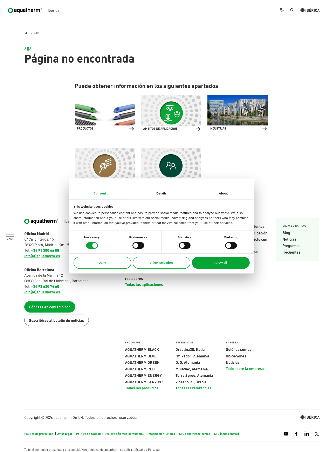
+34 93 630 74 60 (45, 286)
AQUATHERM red (140, 368)
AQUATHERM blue (141, 355)
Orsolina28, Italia (190, 349)
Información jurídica (162, 434)
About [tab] (223, 193)
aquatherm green (142, 362)
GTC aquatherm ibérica (195, 434)
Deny (102, 262)
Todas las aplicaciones (144, 284)
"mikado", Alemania (192, 355)
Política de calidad (88, 434)
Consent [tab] (100, 193)
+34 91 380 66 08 (45, 250)
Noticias (289, 239)
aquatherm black (142, 349)
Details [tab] (161, 193)
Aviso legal (65, 434)
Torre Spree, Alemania (194, 375)
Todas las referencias (193, 388)
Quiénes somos (238, 349)
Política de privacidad (39, 434)
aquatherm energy (143, 375)
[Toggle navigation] (10, 236)
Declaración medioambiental (124, 434)
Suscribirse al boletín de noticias (56, 320)
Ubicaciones (236, 355)
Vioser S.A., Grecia (191, 381)
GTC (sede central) (226, 434)
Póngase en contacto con (49, 307)
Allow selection (161, 262)
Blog (286, 232)
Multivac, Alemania (192, 368)
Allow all (220, 262)
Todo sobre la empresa (245, 368)
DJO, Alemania (188, 362)
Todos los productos (141, 388)
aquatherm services (145, 381)
